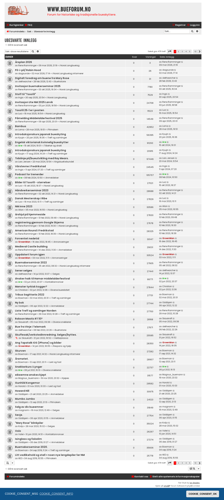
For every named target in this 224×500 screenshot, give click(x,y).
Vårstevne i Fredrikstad (30, 166)
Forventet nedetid (27, 238)
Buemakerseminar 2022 (31, 262)
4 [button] (186, 51)
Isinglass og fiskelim (28, 439)
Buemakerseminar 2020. (31, 447)
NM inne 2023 (23, 206)
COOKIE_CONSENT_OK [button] (203, 493)
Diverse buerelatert (60, 289)
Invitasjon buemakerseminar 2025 (37, 86)
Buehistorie (60, 81)
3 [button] (182, 51)
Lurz (20, 113)
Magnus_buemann (28, 378)
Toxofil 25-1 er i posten (29, 110)
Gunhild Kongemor (27, 383)
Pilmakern (53, 129)
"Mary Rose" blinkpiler (29, 423)
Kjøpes (65, 378)
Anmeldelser (52, 177)
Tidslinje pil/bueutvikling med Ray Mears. (42, 158)
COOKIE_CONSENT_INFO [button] (56, 493)
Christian (23, 289)
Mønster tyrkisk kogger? (31, 286)
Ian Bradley (195, 483)
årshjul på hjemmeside (30, 214)
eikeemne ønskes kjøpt (30, 374)
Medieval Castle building (31, 246)
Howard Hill (22, 391)
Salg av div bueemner (29, 407)
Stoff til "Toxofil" (25, 94)
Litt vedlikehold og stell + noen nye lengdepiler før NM (50, 455)
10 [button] (195, 51)
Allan (21, 209)
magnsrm (23, 410)
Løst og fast (55, 362)
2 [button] (178, 51)
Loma (21, 129)
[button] (169, 51)
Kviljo (21, 426)
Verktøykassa (61, 338)
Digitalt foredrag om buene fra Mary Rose (42, 78)
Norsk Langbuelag (69, 65)
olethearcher (24, 81)
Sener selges (23, 270)
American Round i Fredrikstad (34, 230)
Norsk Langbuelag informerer (68, 73)
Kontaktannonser (54, 281)
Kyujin (21, 137)
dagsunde (24, 73)
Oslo (18, 431)
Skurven (20, 350)
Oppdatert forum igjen (30, 254)
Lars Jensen (24, 161)
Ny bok (19, 302)
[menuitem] (28, 25)
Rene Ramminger (27, 65)
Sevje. (19, 415)
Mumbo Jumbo (25, 399)
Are (20, 145)
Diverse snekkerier (62, 322)
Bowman (23, 297)
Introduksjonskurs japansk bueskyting (40, 134)
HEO (20, 458)
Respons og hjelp (62, 346)
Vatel (21, 434)
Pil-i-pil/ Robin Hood (28, 70)
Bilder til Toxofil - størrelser (32, 182)
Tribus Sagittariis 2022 (29, 294)
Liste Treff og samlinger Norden (35, 310)
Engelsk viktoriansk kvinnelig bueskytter (42, 142)
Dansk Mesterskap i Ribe (31, 198)
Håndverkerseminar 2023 (31, 190)
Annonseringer (61, 241)
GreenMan (24, 241)
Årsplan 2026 (23, 62)
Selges (56, 273)
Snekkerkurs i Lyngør (28, 366)
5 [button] (189, 51)
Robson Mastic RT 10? (29, 318)
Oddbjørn (23, 306)
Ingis (20, 97)
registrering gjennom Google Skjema (39, 222)
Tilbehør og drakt (53, 145)
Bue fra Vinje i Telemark (30, 326)
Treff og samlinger (57, 137)
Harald (21, 386)
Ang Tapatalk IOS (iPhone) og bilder (38, 342)
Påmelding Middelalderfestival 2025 (38, 118)
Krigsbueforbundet (64, 161)
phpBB (166, 486)
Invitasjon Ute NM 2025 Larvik (34, 102)
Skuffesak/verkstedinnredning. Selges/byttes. (46, 334)
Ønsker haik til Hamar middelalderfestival (42, 278)
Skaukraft (23, 322)
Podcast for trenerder (29, 174)
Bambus (20, 126)
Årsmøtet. (22, 358)
